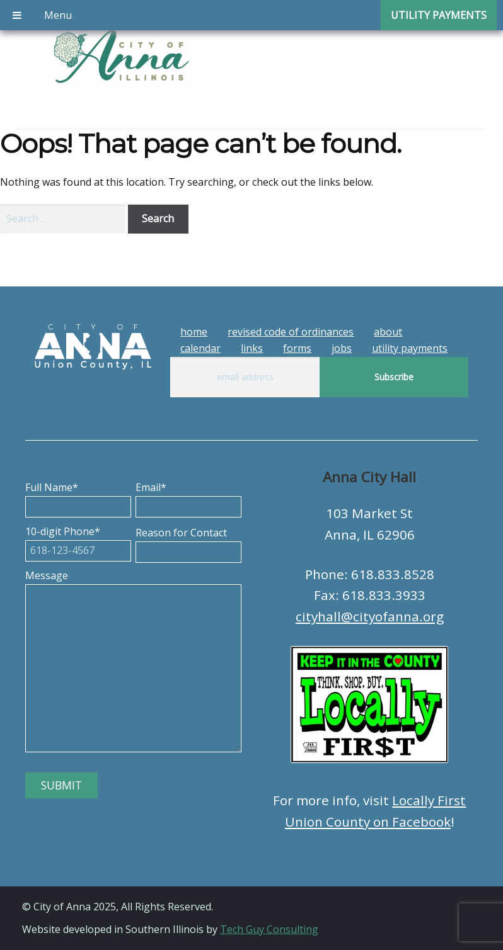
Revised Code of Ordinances (291, 332)
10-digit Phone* (78, 540)
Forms (297, 348)
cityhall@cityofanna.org (370, 616)
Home (193, 332)
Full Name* (78, 496)
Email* (188, 496)
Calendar (200, 348)
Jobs (342, 348)
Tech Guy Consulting (269, 929)
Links (252, 348)
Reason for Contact (188, 542)
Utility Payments (410, 348)
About (388, 332)
